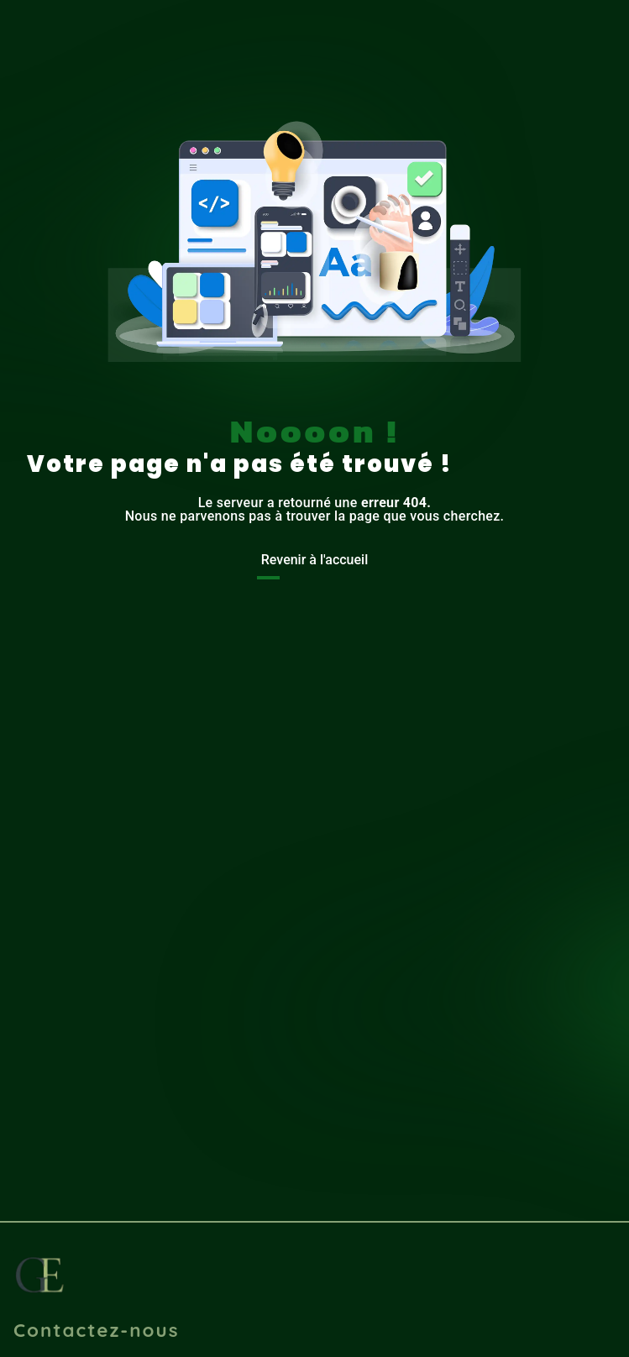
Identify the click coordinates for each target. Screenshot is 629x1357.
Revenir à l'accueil (314, 560)
